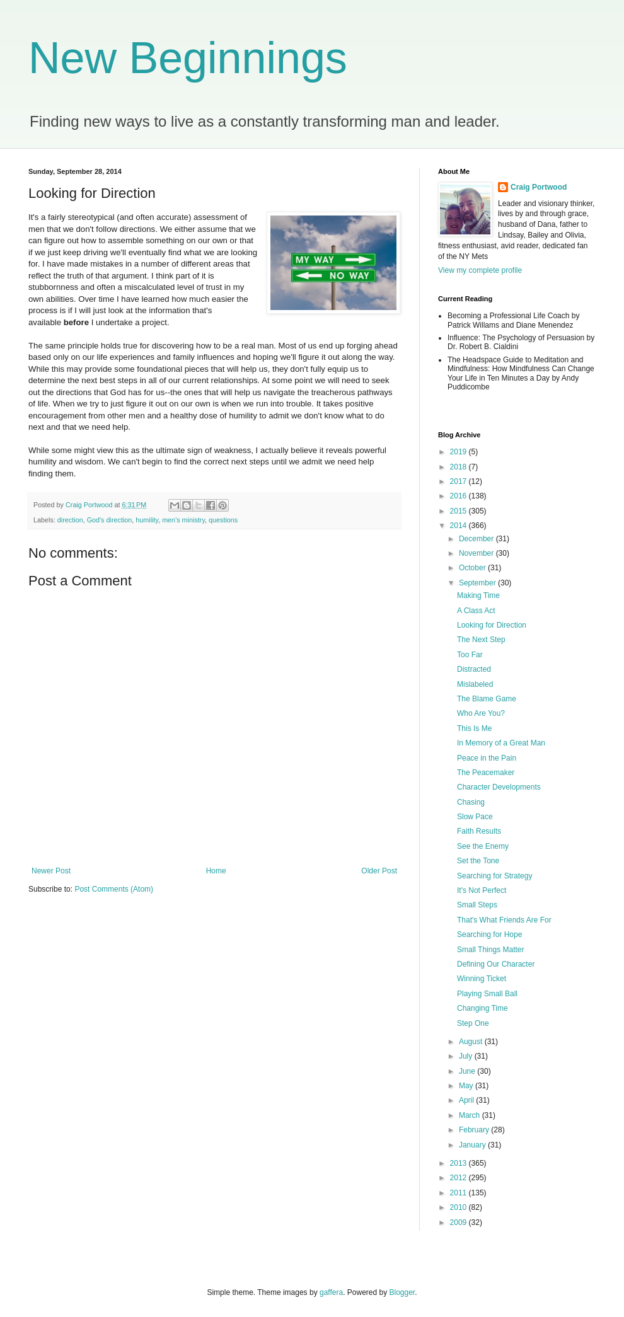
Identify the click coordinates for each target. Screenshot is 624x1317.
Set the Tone (478, 860)
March (470, 1115)
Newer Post (51, 870)
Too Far (470, 654)
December (477, 538)
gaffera (331, 1292)
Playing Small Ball (487, 993)
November (477, 553)
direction (70, 520)
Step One (473, 1023)
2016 (459, 496)
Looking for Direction (491, 625)
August (472, 1041)
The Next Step (481, 639)
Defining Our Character (495, 964)
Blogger (402, 1292)
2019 (459, 451)
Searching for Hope (489, 934)
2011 (459, 1192)
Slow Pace (475, 816)
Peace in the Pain (486, 758)
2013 (459, 1163)
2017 (459, 481)
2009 (459, 1222)
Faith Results (479, 831)
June (468, 1071)
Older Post (379, 870)
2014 (459, 525)
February (475, 1129)
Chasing (471, 802)
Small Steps (477, 904)
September (478, 582)
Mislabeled (475, 684)
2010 (459, 1207)
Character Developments (499, 787)
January (473, 1145)
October (473, 567)
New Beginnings (187, 58)
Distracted (474, 669)
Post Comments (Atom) (113, 889)
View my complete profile (480, 270)
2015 (459, 511)
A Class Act (476, 610)
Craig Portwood (539, 187)
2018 (459, 467)
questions (223, 520)
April (467, 1100)
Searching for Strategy (494, 875)
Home (216, 870)
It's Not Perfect (481, 890)
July (467, 1056)
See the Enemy (483, 846)
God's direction (109, 520)
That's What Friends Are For (504, 920)
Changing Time (482, 1008)
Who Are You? (481, 713)
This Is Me (474, 728)
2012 (459, 1177)
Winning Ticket (481, 978)
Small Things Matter (490, 949)
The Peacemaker (485, 772)
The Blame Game (486, 698)
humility (147, 520)
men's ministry (183, 520)
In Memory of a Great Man (501, 743)
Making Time (478, 595)
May (467, 1085)
